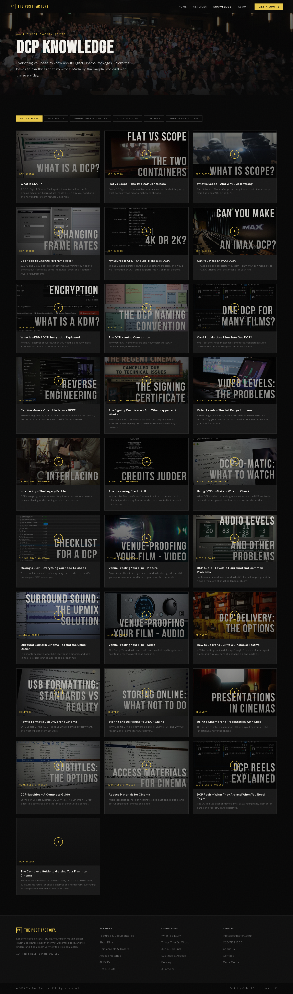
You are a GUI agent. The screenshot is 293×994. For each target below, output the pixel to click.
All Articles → (169, 969)
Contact (228, 955)
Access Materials (110, 955)
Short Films (106, 942)
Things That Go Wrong (90, 118)
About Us (229, 949)
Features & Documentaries (116, 935)
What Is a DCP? (171, 935)
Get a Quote (269, 6)
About (243, 6)
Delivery (154, 118)
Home (183, 6)
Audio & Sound (127, 118)
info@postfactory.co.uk (237, 935)
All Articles (29, 118)
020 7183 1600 (233, 942)
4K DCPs (104, 962)
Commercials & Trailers (114, 949)
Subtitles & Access (184, 118)
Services (200, 6)
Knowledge (222, 6)
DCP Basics (56, 118)
